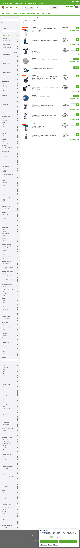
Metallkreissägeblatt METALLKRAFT (41, 97)
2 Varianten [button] (75, 59)
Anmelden (75, 1)
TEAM (42, 13)
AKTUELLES (22, 13)
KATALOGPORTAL (31, 13)
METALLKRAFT (39, 17)
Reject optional (49, 541)
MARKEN (15, 13)
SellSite (42, 546)
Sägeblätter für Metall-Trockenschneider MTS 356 (44, 60)
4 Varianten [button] (75, 67)
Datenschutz (35, 538)
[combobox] (10, 20)
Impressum (30, 538)
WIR (38, 13)
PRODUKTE (8, 13)
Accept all (68, 541)
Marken (34, 17)
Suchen (54, 7)
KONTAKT (48, 13)
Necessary (55, 537)
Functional (64, 537)
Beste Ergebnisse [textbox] (5, 20)
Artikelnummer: (34, 31)
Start (30, 17)
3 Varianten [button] (75, 96)
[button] (74, 30)
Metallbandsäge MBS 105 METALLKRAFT (42, 68)
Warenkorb (69, 6)
